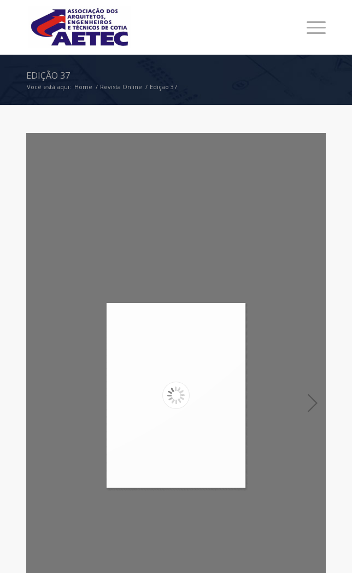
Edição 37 (48, 75)
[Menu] (311, 27)
